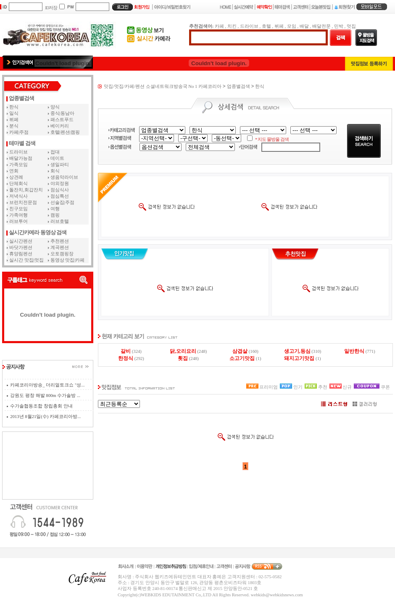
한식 (259, 86)
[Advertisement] (48, 465)
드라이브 (249, 26)
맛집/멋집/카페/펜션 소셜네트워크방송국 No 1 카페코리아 (162, 86)
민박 (338, 26)
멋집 (351, 26)
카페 (219, 26)
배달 (304, 26)
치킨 (232, 26)
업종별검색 (238, 86)
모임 (291, 26)
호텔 (266, 26)
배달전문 (321, 26)
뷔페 (279, 26)
